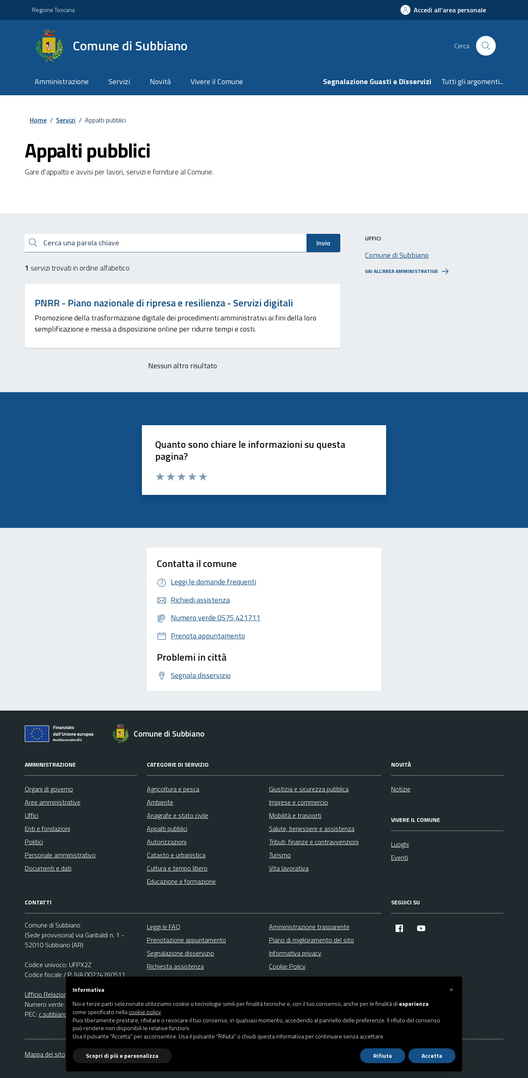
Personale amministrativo (60, 855)
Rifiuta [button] (382, 1055)
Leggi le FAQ (163, 927)
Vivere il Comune (217, 81)
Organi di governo (49, 789)
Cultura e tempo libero (177, 868)
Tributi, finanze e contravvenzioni (313, 842)
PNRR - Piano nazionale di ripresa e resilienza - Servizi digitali (164, 303)
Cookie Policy (287, 966)
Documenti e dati (48, 868)
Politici (34, 842)
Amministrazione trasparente (309, 927)
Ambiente (160, 802)
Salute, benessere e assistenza (311, 828)
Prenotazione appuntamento (186, 940)
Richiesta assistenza (175, 966)
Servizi (119, 81)
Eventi (399, 857)
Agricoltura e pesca (173, 789)
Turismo (280, 855)
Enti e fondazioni (47, 828)
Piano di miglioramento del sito (311, 940)
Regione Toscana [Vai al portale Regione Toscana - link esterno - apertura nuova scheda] (53, 9)
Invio (323, 243)
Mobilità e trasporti (295, 815)
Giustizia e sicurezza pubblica (309, 789)
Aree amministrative (52, 802)
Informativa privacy (295, 953)
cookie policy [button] (145, 1012)
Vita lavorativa (289, 868)
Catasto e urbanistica (176, 855)
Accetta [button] (432, 1055)
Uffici (31, 815)
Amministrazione (62, 81)
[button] (451, 989)
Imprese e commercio (298, 802)
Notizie (400, 789)
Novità (160, 81)
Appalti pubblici (167, 828)
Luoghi (400, 844)
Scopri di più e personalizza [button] (122, 1055)
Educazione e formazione (181, 881)
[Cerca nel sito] (486, 46)
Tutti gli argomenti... (472, 81)
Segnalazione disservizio (180, 953)
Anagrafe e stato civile (177, 815)
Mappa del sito (45, 1054)
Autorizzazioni (166, 842)
